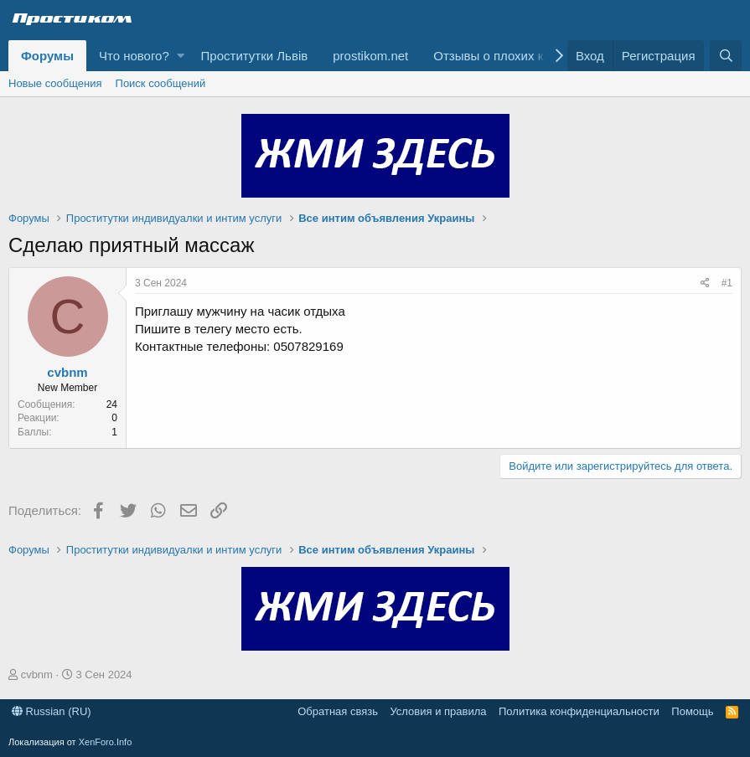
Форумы (47, 56)
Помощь (692, 711)
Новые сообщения (55, 83)
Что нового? (134, 56)
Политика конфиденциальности (579, 711)
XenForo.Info (105, 742)
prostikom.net (370, 56)
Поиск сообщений (161, 83)
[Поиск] (726, 55)
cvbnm (67, 372)
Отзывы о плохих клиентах (511, 56)
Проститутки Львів (254, 56)
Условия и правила (438, 711)
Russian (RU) (51, 711)
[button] (181, 55)
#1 (727, 283)
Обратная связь (337, 711)
